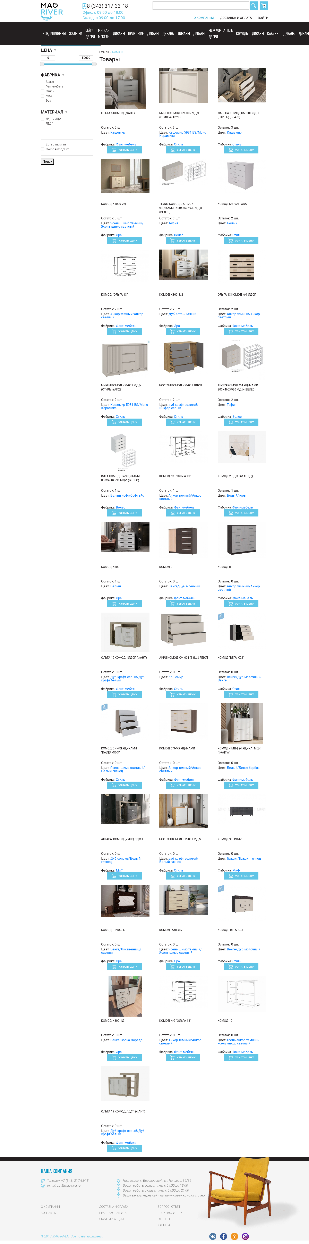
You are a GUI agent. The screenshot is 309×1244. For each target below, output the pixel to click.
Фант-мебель (54, 86)
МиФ (49, 96)
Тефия (173, 223)
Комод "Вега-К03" (231, 930)
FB (223, 1236)
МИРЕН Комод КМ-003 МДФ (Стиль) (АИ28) (121, 387)
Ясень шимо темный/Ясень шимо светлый (122, 224)
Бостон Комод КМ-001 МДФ (180, 839)
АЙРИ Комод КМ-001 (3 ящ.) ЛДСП (183, 657)
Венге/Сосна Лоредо (126, 1040)
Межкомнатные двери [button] (220, 33)
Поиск (254, 5)
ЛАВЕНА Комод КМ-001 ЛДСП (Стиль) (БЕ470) (239, 115)
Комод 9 (165, 567)
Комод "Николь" (113, 930)
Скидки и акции (111, 1219)
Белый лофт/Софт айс (127, 495)
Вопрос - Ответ (169, 1206)
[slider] (42, 64)
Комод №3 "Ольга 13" (175, 476)
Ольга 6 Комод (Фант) (118, 113)
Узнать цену (127, 149)
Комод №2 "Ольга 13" (175, 1020)
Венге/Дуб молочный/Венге (240, 678)
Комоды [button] (242, 33)
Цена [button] (46, 50)
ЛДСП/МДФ (53, 118)
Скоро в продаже (57, 149)
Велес (50, 81)
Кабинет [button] (273, 33)
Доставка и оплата (236, 18)
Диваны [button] (119, 33)
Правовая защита (113, 1212)
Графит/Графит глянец (244, 858)
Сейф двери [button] (90, 33)
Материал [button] (52, 112)
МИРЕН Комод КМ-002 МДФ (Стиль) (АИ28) (179, 115)
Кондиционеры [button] (54, 33)
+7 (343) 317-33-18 (75, 1181)
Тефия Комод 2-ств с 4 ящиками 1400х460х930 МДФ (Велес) (180, 208)
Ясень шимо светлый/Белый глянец (123, 769)
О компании (204, 18)
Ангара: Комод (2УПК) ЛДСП (122, 839)
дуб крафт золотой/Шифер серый (178, 406)
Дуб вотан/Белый (182, 314)
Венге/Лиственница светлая (121, 951)
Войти (263, 18)
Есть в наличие (56, 144)
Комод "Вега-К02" (231, 657)
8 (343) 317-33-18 (107, 6)
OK (234, 1236)
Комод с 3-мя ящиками (177, 748)
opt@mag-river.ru (69, 1185)
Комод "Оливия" (230, 839)
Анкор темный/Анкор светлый (122, 315)
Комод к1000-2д (113, 203)
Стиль (50, 91)
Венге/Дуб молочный (243, 949)
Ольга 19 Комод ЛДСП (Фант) (123, 1111)
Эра (48, 100)
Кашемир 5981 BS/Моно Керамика (182, 134)
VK (212, 1236)
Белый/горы (237, 495)
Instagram (245, 1236)
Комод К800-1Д (113, 1020)
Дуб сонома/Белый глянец (120, 860)
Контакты (48, 1212)
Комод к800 (110, 567)
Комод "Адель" (171, 930)
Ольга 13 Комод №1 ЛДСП (237, 294)
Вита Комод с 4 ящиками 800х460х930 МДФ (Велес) (120, 478)
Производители (170, 1212)
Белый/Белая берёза (243, 768)
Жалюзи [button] (75, 33)
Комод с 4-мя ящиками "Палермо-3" (119, 750)
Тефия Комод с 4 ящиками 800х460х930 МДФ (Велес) (238, 387)
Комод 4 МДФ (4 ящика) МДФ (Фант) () (239, 750)
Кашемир (117, 132)
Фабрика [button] (50, 75)
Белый (232, 223)
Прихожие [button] (136, 33)
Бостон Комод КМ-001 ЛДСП (180, 385)
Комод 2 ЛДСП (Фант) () (235, 476)
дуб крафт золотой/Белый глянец (178, 860)
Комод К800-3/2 (171, 294)
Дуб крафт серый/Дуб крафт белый (123, 678)
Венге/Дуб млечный (184, 586)
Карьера (164, 1225)
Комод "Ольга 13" (114, 294)
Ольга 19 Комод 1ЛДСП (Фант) (124, 657)
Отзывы (164, 1219)
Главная (104, 52)
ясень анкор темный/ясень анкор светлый (239, 1041)
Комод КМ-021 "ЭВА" (233, 203)
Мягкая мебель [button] (104, 33)
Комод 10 (225, 1020)
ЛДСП (49, 123)
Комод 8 (224, 567)
